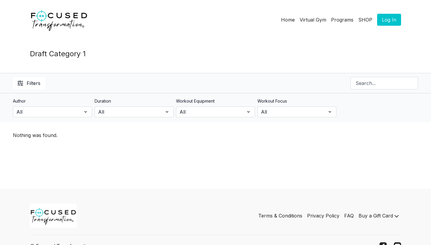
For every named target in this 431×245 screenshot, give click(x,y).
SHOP (365, 20)
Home (288, 20)
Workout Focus (272, 101)
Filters (29, 83)
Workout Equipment (195, 101)
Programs (342, 20)
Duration (103, 101)
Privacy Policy (323, 216)
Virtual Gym (313, 20)
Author (19, 101)
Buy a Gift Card (379, 216)
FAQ (349, 216)
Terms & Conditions (280, 216)
